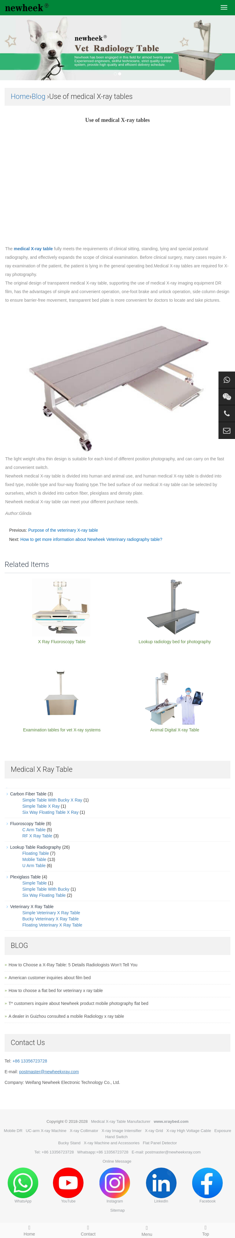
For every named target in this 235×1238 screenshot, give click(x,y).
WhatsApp (23, 1185)
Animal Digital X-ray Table (174, 729)
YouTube (68, 1185)
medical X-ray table (33, 248)
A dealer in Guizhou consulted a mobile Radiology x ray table (66, 1016)
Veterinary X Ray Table (32, 906)
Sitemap (117, 1210)
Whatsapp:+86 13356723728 (102, 1152)
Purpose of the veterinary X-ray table (63, 530)
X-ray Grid (154, 1130)
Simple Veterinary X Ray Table (51, 912)
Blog (38, 96)
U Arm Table (34, 865)
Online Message (117, 1161)
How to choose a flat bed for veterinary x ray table (56, 990)
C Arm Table (34, 829)
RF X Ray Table (37, 835)
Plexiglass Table (25, 876)
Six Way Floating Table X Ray (50, 812)
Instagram (114, 1185)
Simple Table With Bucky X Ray (52, 800)
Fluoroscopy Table (27, 823)
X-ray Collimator (84, 1130)
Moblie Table (34, 859)
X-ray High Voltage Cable (188, 1130)
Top (205, 1229)
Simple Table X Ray (41, 806)
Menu (146, 1230)
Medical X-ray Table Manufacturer (120, 1121)
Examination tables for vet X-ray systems (62, 729)
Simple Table (34, 883)
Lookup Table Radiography (35, 847)
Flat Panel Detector (160, 1143)
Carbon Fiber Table (28, 793)
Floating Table (35, 853)
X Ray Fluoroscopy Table (61, 641)
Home (20, 96)
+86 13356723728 (30, 1061)
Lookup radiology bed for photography (175, 641)
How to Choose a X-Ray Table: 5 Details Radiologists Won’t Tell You (73, 964)
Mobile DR (13, 1130)
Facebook (207, 1185)
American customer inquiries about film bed (50, 977)
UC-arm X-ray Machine (46, 1130)
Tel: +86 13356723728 (54, 1152)
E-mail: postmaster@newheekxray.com (166, 1152)
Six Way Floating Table (44, 895)
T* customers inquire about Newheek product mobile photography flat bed (78, 1003)
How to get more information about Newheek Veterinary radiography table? (91, 539)
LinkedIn (161, 1185)
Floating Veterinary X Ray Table (52, 925)
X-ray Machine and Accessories (112, 1143)
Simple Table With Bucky (45, 889)
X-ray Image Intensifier (122, 1130)
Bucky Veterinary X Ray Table (50, 918)
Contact (88, 1229)
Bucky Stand (69, 1143)
